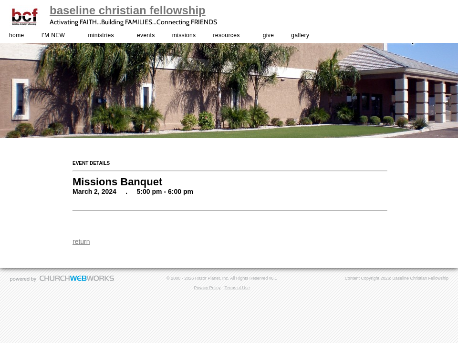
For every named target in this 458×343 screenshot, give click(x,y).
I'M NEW (53, 35)
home (16, 35)
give (268, 35)
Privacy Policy (207, 287)
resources (226, 35)
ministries (101, 35)
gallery (300, 35)
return (81, 241)
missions (184, 35)
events (146, 35)
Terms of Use (237, 287)
